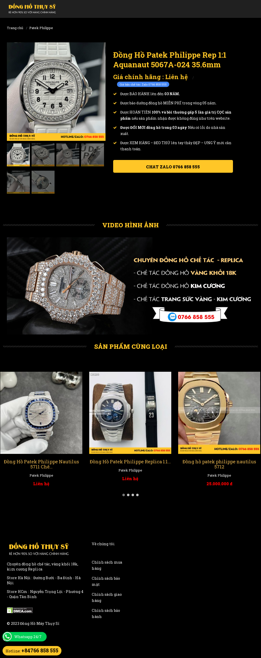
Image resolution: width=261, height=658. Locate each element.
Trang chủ (15, 28)
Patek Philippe (41, 28)
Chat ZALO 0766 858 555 (173, 166)
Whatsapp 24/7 (28, 636)
